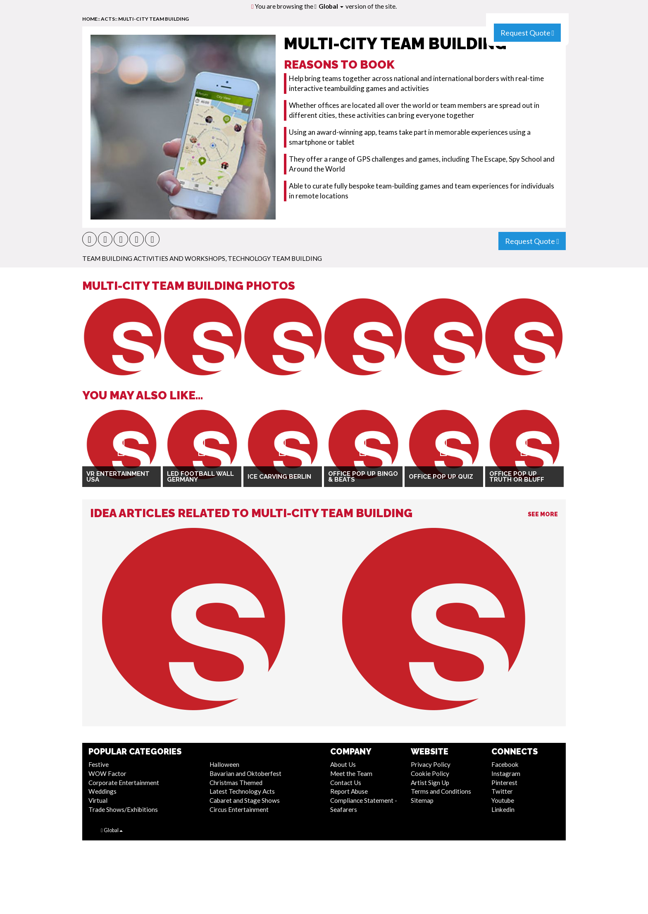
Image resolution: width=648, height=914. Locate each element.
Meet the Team (351, 773)
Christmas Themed (236, 782)
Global (331, 6)
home (90, 19)
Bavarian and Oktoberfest (245, 773)
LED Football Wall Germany (200, 477)
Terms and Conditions (441, 791)
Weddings (102, 791)
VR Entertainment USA (118, 477)
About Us (343, 764)
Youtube (502, 800)
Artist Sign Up (430, 782)
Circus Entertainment (239, 809)
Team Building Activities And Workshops (153, 258)
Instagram (505, 773)
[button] (89, 239)
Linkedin (503, 809)
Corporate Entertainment (123, 782)
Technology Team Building (275, 258)
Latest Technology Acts (242, 791)
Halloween (224, 764)
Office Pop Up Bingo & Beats (363, 477)
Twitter (502, 791)
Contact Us (345, 782)
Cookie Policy (430, 773)
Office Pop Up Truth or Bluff (516, 477)
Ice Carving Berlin (279, 477)
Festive (98, 764)
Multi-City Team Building (153, 19)
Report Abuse (349, 791)
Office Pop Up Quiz (441, 477)
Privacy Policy (430, 764)
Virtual (97, 800)
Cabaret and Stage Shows (245, 800)
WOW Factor (107, 773)
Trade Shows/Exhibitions (123, 809)
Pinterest (504, 782)
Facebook (505, 764)
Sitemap (422, 800)
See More (543, 514)
